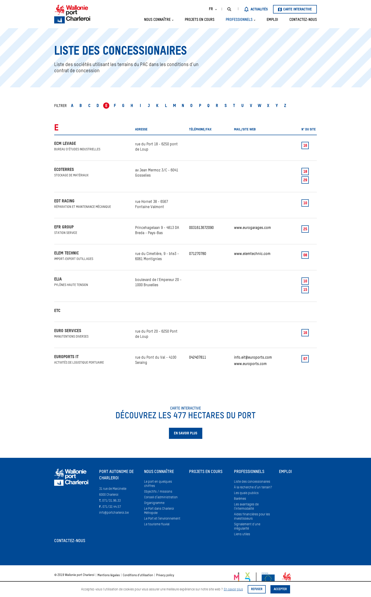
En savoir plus (233, 589)
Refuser (256, 589)
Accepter (280, 589)
